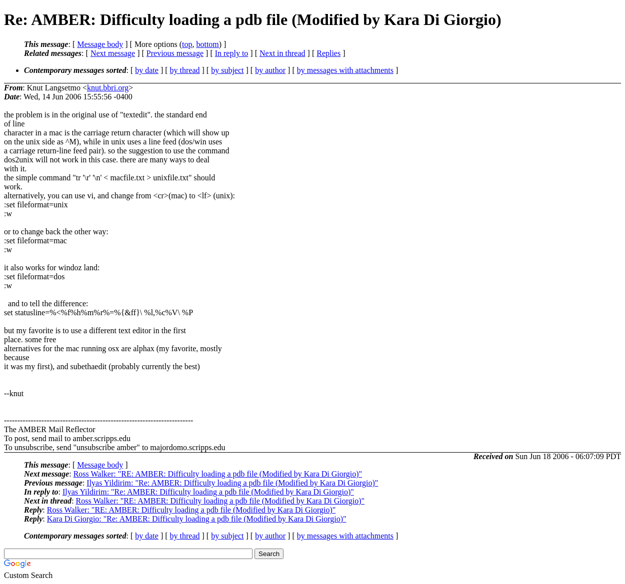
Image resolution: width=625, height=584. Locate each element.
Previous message (175, 53)
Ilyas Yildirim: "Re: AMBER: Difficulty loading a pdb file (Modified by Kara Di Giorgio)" (232, 483)
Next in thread (283, 53)
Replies (328, 53)
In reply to (231, 53)
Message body (100, 44)
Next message (112, 53)
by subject (227, 70)
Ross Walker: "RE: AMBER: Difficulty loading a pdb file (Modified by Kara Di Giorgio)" (218, 474)
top (187, 44)
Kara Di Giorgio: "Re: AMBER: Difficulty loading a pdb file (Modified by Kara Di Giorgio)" (196, 519)
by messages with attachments (345, 70)
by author (270, 70)
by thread (185, 70)
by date (146, 70)
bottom (207, 44)
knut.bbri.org (107, 87)
